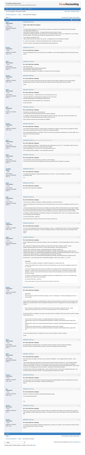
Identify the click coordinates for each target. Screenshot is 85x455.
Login (25, 9)
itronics (8, 47)
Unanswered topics (75, 11)
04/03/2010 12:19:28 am (28, 107)
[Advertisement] (42, 450)
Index (7, 9)
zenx (7, 107)
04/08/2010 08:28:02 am (28, 237)
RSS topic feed (76, 19)
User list (11, 9)
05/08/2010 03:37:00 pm (28, 405)
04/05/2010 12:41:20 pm (28, 154)
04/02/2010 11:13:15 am (28, 47)
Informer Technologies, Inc (74, 442)
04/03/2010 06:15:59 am (28, 123)
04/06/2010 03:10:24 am (28, 183)
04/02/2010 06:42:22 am (28, 22)
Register (21, 9)
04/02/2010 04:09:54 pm (28, 75)
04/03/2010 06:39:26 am (28, 140)
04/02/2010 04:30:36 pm (28, 89)
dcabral (8, 405)
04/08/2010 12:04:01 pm (28, 339)
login (67, 17)
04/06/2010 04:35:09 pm (28, 197)
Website (29, 9)
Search (16, 9)
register (71, 17)
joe (6, 389)
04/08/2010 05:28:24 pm (28, 374)
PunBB (60, 442)
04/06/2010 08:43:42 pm (28, 223)
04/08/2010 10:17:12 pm (28, 389)
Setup (19, 14)
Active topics (67, 11)
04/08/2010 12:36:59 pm (28, 353)
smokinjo (8, 169)
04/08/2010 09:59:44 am (28, 287)
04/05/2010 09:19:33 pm (28, 168)
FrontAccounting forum (13, 3)
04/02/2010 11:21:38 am (28, 61)
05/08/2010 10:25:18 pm (28, 419)
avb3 (7, 197)
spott (7, 22)
